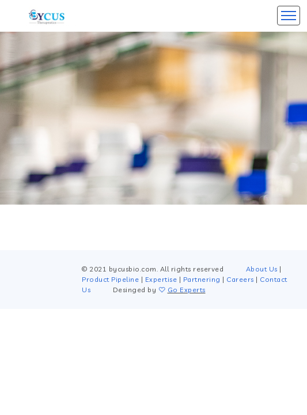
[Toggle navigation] (288, 15)
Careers (240, 279)
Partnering (202, 279)
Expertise (161, 279)
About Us (262, 269)
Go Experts (187, 289)
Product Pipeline (110, 279)
